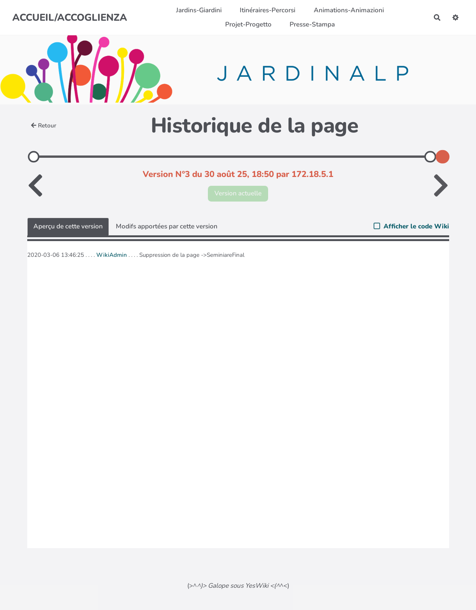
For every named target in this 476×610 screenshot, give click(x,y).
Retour (43, 125)
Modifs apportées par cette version (166, 226)
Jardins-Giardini (199, 10)
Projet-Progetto (248, 24)
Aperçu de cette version (68, 226)
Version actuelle (238, 193)
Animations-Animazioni (349, 10)
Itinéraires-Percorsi (267, 10)
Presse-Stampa (312, 24)
